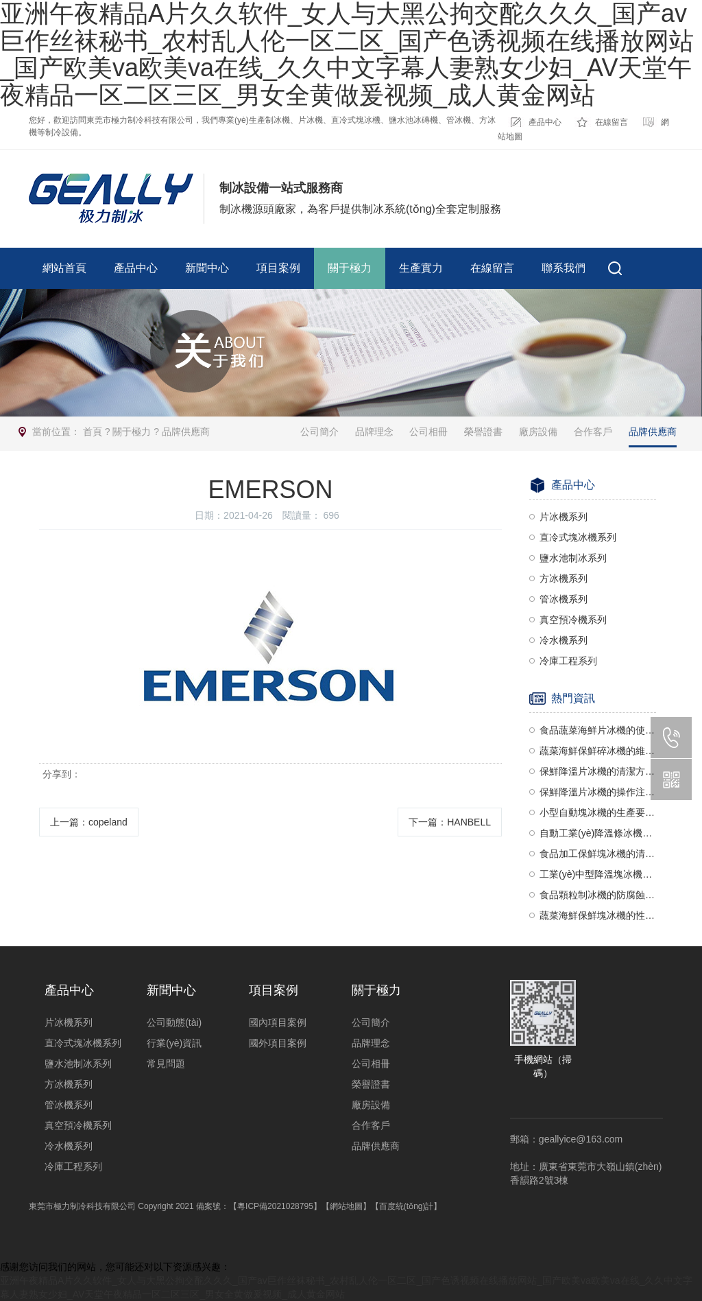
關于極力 (350, 268)
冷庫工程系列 (568, 660)
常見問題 (166, 1063)
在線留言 (611, 122)
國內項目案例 (277, 1022)
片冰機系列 (564, 516)
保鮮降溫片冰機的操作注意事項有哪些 (598, 791)
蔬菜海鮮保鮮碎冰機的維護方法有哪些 (598, 750)
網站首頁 (64, 268)
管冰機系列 (564, 599)
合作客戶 (593, 431)
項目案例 (278, 268)
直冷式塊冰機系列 (578, 537)
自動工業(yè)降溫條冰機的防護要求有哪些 (598, 833)
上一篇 (89, 822)
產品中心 (545, 122)
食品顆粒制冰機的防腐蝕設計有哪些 (598, 894)
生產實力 (421, 268)
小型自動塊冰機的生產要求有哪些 (598, 812)
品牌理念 (374, 431)
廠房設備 (538, 431)
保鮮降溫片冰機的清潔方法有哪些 (598, 771)
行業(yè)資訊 (174, 1043)
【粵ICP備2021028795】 (275, 1206)
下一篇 (450, 822)
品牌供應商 (186, 431)
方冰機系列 (564, 578)
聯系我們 (563, 268)
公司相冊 (428, 431)
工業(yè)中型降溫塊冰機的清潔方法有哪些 (598, 874)
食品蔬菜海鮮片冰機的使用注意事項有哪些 (598, 730)
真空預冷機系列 (573, 619)
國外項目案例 (277, 1043)
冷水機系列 (564, 640)
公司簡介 (319, 431)
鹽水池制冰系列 (573, 557)
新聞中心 (207, 268)
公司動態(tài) (174, 1022)
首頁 (92, 431)
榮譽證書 (483, 431)
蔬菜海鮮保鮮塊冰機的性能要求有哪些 (598, 915)
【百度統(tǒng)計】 (406, 1206)
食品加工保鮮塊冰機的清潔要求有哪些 (598, 853)
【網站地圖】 (346, 1206)
